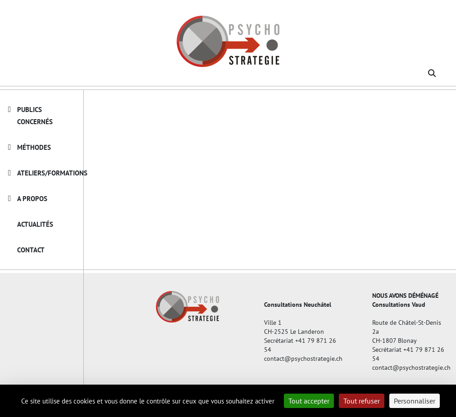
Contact (31, 250)
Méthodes (34, 147)
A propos (32, 198)
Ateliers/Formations (52, 173)
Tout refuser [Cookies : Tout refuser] (361, 400)
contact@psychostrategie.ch (300, 358)
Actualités (35, 224)
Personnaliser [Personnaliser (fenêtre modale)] (414, 400)
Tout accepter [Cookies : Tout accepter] (308, 400)
